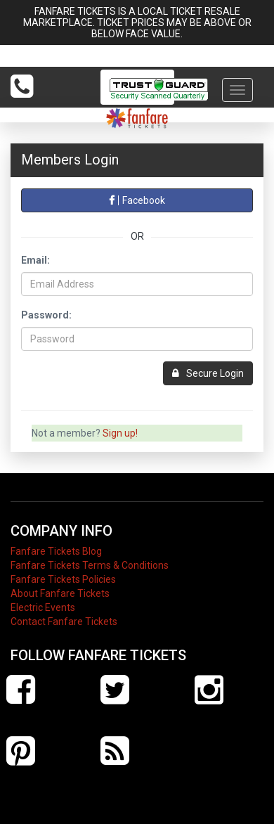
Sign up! (120, 433)
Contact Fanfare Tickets (64, 621)
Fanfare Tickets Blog (56, 551)
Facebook (137, 200)
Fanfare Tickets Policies (63, 579)
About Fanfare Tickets (60, 593)
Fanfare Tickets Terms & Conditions (90, 565)
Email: (35, 260)
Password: (46, 315)
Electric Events (43, 607)
